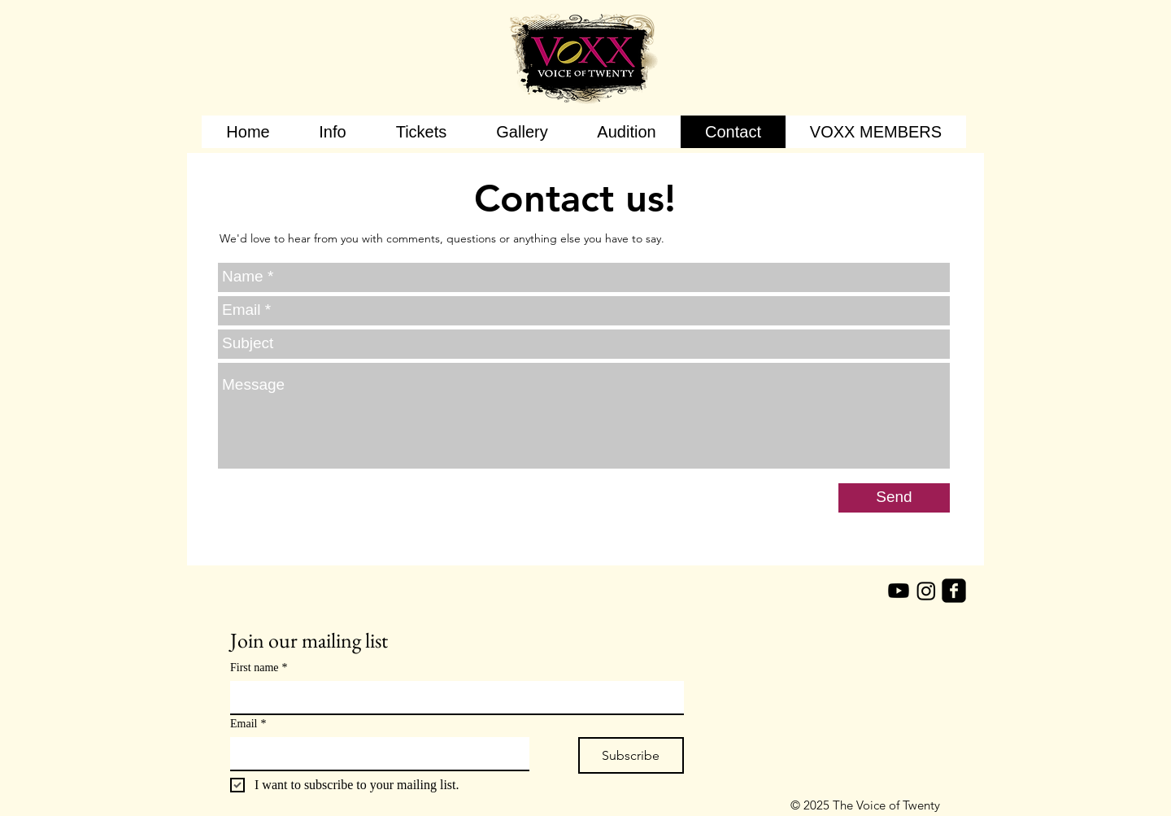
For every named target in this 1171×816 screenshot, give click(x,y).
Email (248, 724)
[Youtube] (898, 590)
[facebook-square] (954, 590)
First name (259, 667)
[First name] (452, 697)
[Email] (375, 753)
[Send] (894, 498)
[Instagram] (926, 590)
